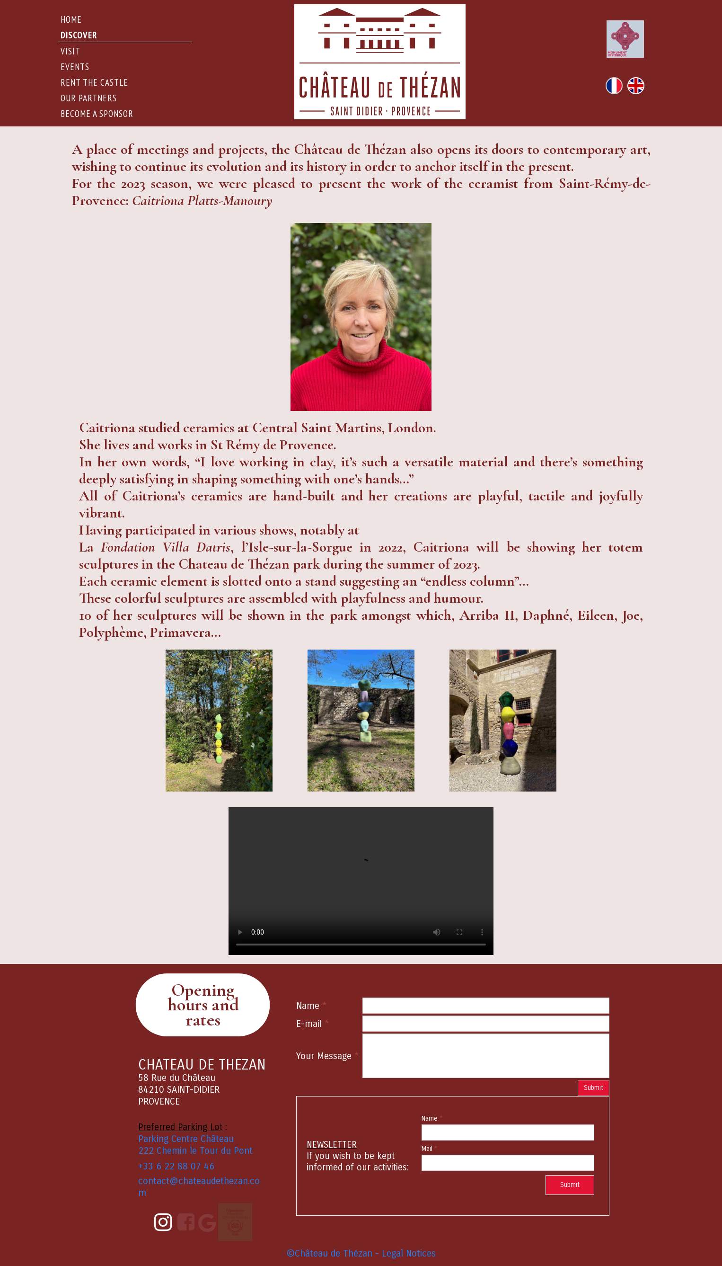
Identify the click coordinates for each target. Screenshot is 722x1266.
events (75, 66)
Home (71, 19)
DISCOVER (79, 35)
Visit (70, 51)
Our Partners (89, 98)
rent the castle (94, 82)
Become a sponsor (97, 113)
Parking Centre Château (186, 1138)
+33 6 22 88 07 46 (176, 1166)
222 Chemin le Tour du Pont (195, 1150)
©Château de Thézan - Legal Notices (361, 1253)
